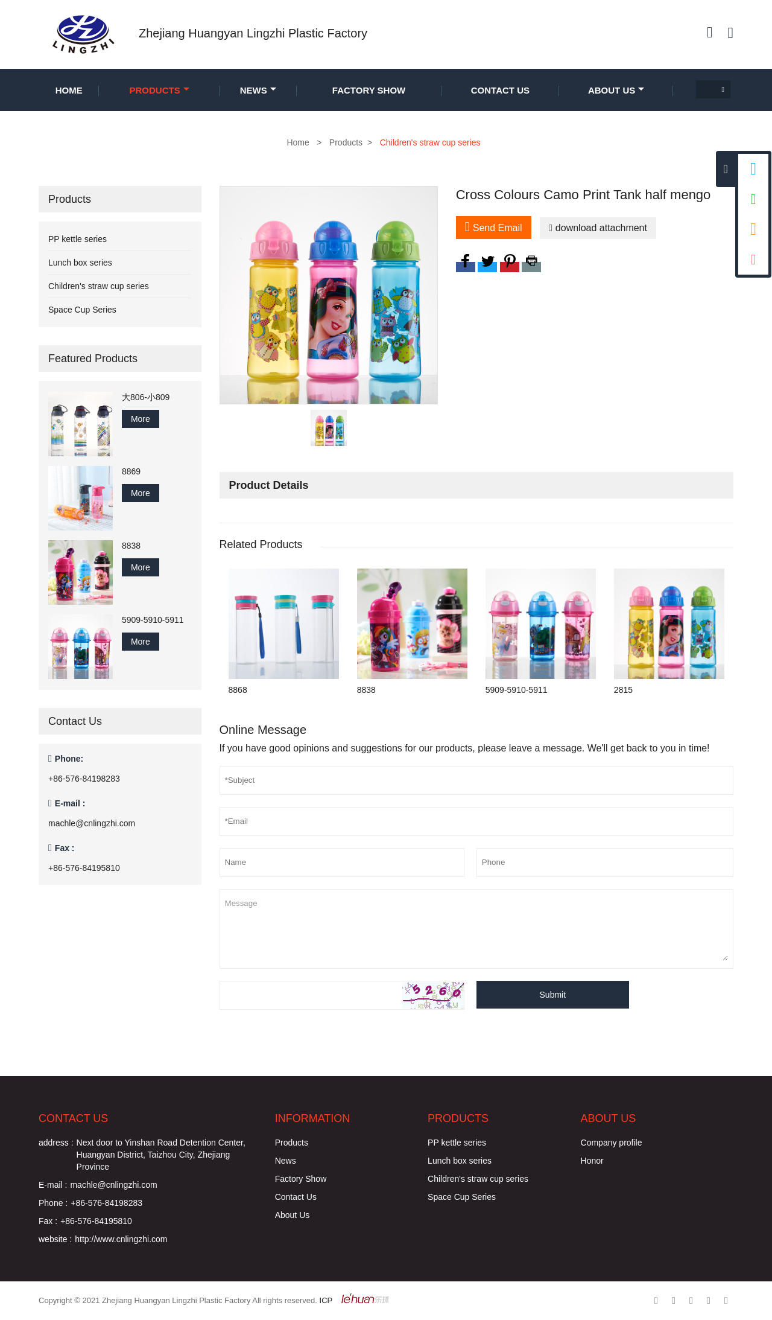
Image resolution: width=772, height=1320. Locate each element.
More (140, 419)
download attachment (598, 228)
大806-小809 (145, 397)
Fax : (48, 1221)
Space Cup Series (82, 309)
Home (69, 90)
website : (55, 1239)
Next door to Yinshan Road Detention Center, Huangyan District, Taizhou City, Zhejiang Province (161, 1155)
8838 (131, 545)
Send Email (493, 226)
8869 (131, 471)
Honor (592, 1160)
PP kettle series (77, 239)
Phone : (53, 1203)
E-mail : (53, 1185)
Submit (553, 995)
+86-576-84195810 (84, 868)
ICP (326, 1300)
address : (56, 1142)
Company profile (611, 1142)
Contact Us (500, 90)
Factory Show (368, 90)
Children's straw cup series (98, 286)
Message (476, 927)
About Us (616, 90)
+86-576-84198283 (84, 778)
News (258, 90)
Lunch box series (80, 262)
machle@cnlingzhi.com (91, 823)
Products (159, 90)
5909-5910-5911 (153, 620)
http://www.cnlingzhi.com (121, 1239)
